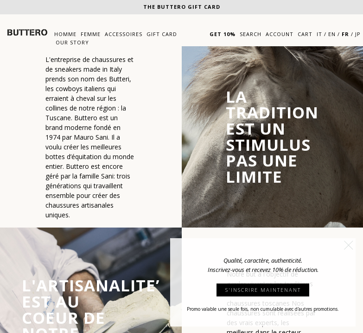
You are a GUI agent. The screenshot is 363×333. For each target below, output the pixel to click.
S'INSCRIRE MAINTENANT (263, 289)
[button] (349, 245)
